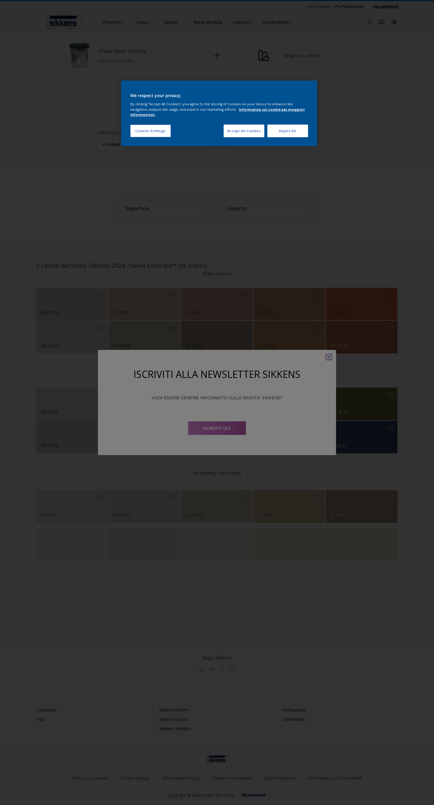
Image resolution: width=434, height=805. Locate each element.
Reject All (287, 130)
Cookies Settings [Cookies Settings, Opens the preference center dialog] (150, 130)
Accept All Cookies (244, 130)
